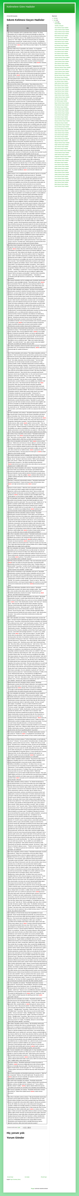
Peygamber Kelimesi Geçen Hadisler (63, 156)
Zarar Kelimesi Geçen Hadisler (61, 134)
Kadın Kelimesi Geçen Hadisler (62, 186)
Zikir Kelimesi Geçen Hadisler (61, 99)
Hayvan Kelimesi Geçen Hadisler (62, 142)
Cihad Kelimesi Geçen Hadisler (62, 105)
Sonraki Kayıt (10, 1177)
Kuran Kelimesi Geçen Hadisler (62, 158)
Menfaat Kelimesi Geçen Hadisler (62, 75)
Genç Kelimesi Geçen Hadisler (61, 27)
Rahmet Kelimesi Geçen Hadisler (62, 79)
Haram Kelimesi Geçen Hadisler (62, 39)
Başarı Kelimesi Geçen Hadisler (62, 103)
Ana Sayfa (27, 1177)
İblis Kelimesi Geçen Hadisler (61, 77)
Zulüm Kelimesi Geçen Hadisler (62, 132)
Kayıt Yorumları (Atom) (15, 1179)
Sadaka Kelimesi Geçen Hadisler (62, 97)
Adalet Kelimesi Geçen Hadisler (62, 95)
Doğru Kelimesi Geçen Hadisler (62, 144)
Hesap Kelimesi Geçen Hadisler (62, 43)
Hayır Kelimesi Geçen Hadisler (61, 146)
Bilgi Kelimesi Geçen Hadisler (61, 140)
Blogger (32, 1188)
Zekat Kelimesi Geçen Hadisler (61, 55)
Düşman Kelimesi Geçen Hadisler (62, 120)
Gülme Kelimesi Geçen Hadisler (62, 138)
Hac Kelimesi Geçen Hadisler (61, 81)
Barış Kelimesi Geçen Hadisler (61, 93)
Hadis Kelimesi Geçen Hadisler (61, 154)
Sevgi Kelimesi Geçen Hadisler (61, 91)
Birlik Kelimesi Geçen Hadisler (61, 35)
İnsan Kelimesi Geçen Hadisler (61, 164)
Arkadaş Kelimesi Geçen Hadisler (62, 124)
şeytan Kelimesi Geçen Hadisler (62, 166)
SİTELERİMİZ (58, 23)
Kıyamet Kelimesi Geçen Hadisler (62, 57)
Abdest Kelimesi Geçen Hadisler (62, 174)
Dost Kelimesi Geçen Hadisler (61, 117)
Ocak (56, 22)
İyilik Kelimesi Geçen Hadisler (61, 148)
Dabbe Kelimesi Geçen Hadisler (62, 113)
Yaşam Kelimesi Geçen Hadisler (62, 29)
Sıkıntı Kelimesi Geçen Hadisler (62, 65)
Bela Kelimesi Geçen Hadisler (61, 85)
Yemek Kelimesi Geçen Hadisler (62, 61)
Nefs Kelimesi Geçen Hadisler (61, 170)
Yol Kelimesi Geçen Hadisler (61, 37)
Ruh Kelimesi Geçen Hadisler (61, 162)
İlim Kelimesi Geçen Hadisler (61, 107)
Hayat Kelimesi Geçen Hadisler (62, 160)
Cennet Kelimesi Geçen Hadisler (62, 152)
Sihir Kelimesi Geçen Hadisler (61, 136)
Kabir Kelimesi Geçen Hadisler (61, 59)
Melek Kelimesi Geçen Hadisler (62, 168)
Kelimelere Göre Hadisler (21, 6)
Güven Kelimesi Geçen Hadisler (62, 109)
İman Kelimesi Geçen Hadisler (61, 176)
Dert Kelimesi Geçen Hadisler (61, 122)
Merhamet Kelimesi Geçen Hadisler (63, 67)
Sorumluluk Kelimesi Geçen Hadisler (63, 128)
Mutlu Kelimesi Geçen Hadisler (61, 89)
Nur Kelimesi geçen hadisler (61, 101)
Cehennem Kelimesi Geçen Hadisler (63, 150)
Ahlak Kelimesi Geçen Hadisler (61, 69)
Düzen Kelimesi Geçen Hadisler (62, 33)
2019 (55, 18)
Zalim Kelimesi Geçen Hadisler (61, 130)
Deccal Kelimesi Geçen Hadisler (62, 126)
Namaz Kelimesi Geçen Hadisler (62, 31)
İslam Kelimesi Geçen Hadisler (61, 182)
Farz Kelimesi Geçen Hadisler (61, 53)
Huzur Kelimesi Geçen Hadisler (62, 87)
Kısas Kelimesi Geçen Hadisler (61, 115)
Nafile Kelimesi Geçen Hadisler (61, 83)
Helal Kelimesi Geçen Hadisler (61, 41)
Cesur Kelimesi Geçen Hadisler (62, 111)
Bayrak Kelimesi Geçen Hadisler (62, 180)
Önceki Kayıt (44, 1177)
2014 (55, 20)
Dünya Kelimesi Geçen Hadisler (62, 172)
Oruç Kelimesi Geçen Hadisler (61, 51)
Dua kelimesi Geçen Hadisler (61, 45)
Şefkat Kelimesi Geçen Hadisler (62, 73)
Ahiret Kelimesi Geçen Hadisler (62, 49)
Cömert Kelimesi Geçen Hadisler (62, 71)
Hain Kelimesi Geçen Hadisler (61, 119)
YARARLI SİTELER (59, 25)
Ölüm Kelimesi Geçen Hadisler (61, 63)
